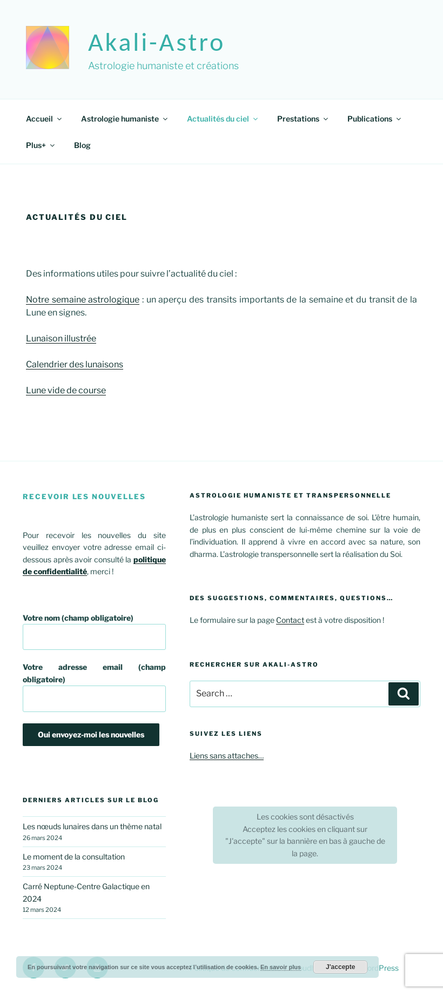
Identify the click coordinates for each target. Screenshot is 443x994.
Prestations (303, 118)
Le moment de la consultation (74, 856)
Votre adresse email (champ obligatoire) (94, 686)
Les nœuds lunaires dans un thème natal (92, 826)
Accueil (44, 118)
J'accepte (340, 967)
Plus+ (41, 145)
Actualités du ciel (223, 118)
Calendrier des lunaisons (74, 364)
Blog (82, 145)
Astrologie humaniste (125, 118)
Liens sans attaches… (227, 755)
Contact (290, 619)
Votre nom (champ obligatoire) (94, 631)
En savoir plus (280, 967)
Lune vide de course (66, 390)
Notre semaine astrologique (82, 299)
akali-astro (156, 42)
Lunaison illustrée (61, 338)
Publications (374, 118)
